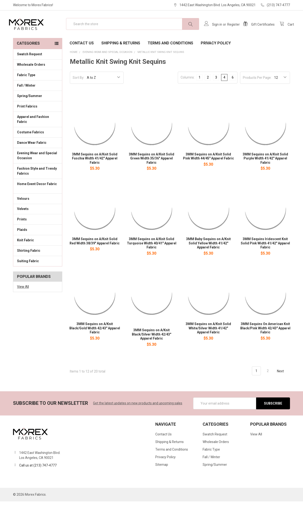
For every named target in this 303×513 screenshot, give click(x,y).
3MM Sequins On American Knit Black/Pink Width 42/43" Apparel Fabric (265, 340)
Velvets (37, 220)
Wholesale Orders (31, 76)
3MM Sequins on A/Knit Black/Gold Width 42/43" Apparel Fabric (94, 340)
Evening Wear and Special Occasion (37, 167)
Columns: (188, 89)
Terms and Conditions (170, 54)
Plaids (22, 241)
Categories (28, 55)
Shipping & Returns (120, 54)
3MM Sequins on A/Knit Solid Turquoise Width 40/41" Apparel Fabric (151, 255)
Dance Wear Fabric (37, 154)
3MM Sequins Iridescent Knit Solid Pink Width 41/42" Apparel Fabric (265, 255)
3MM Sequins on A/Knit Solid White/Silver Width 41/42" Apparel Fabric (208, 340)
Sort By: (78, 89)
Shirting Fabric (37, 262)
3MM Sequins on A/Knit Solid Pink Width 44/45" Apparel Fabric (208, 168)
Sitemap (161, 476)
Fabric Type (37, 86)
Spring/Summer (29, 107)
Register (229, 30)
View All (23, 298)
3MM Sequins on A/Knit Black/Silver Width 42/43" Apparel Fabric (151, 346)
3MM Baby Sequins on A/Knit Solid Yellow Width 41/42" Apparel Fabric (208, 255)
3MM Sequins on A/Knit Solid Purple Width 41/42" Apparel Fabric (265, 170)
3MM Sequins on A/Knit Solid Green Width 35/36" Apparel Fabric (151, 170)
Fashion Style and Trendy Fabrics (37, 182)
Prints (37, 231)
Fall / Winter (37, 97)
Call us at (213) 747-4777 (38, 477)
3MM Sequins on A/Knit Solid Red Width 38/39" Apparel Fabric (95, 253)
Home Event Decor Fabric (37, 198)
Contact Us (82, 54)
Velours (37, 210)
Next (283, 382)
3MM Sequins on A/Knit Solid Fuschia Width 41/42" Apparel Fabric (94, 170)
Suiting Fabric (37, 272)
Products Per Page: (257, 89)
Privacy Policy (216, 54)
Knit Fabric (37, 251)
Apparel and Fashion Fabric (37, 130)
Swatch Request (29, 66)
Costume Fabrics (37, 143)
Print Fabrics (27, 118)
